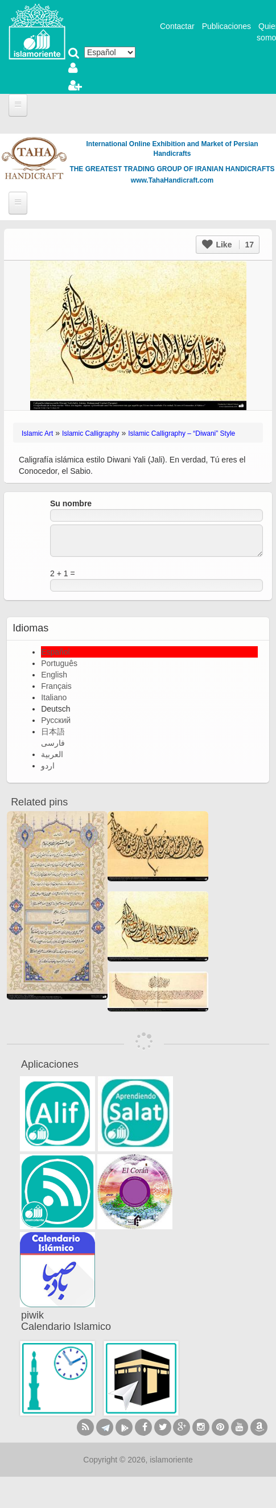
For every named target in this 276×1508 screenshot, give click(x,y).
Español (55, 651)
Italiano (54, 697)
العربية (52, 754)
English (54, 674)
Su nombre (71, 503)
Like (228, 245)
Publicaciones (226, 26)
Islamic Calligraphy (91, 433)
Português (59, 663)
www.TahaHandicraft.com (172, 180)
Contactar (177, 26)
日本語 (53, 731)
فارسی (53, 743)
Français (56, 686)
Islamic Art (37, 433)
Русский (56, 720)
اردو (48, 765)
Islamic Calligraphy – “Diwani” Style (181, 433)
